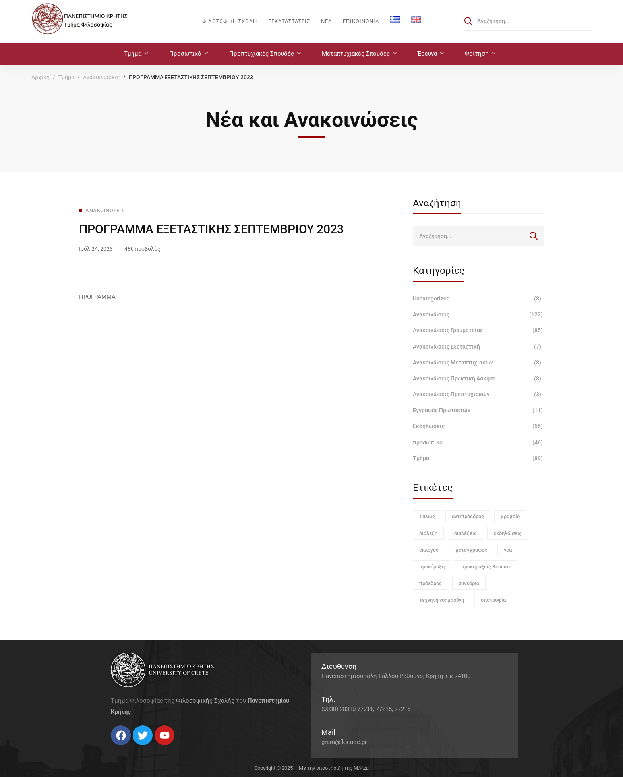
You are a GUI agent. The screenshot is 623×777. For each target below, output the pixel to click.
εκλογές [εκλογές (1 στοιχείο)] (429, 550)
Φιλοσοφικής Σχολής (205, 700)
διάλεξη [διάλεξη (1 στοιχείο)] (428, 533)
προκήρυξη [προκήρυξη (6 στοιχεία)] (432, 567)
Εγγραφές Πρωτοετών (478, 410)
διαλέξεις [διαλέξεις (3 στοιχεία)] (465, 533)
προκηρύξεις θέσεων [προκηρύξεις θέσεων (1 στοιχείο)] (486, 567)
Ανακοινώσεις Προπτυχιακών (478, 394)
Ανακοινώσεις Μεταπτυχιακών (478, 362)
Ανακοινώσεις (101, 77)
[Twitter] (119, 748)
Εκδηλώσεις (478, 426)
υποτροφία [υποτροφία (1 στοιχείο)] (493, 600)
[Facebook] (111, 748)
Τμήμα (66, 77)
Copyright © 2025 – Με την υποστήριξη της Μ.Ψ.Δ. (311, 768)
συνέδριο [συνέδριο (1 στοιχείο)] (469, 583)
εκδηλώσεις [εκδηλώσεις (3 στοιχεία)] (507, 533)
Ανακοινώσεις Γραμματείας (478, 330)
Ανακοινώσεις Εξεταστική (478, 346)
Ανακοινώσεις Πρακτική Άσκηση (478, 378)
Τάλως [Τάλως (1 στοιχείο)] (427, 516)
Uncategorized (478, 298)
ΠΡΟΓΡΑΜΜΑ (97, 296)
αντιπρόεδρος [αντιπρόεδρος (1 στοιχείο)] (468, 516)
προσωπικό (478, 442)
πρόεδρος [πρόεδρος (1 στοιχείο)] (430, 583)
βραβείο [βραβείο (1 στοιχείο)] (510, 516)
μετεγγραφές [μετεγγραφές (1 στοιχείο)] (471, 550)
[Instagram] (127, 748)
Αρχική (40, 77)
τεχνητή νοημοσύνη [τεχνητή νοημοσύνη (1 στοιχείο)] (441, 600)
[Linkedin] (135, 748)
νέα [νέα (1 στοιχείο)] (508, 550)
